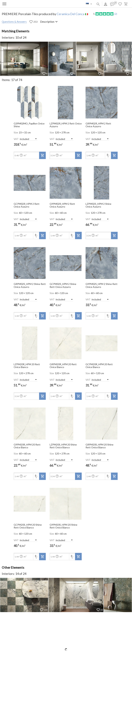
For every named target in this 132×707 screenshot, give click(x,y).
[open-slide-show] (30, 101)
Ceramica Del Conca (70, 14)
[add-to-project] (42, 155)
